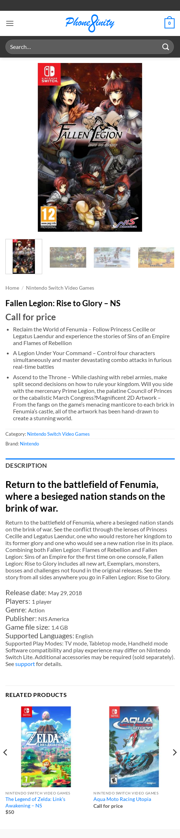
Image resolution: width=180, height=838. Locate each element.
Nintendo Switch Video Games (60, 288)
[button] (9, 23)
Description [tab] (26, 465)
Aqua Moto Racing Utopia (122, 799)
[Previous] (5, 767)
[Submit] (166, 47)
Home (12, 288)
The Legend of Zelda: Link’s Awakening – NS (35, 802)
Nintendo (29, 444)
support (25, 663)
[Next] (174, 767)
